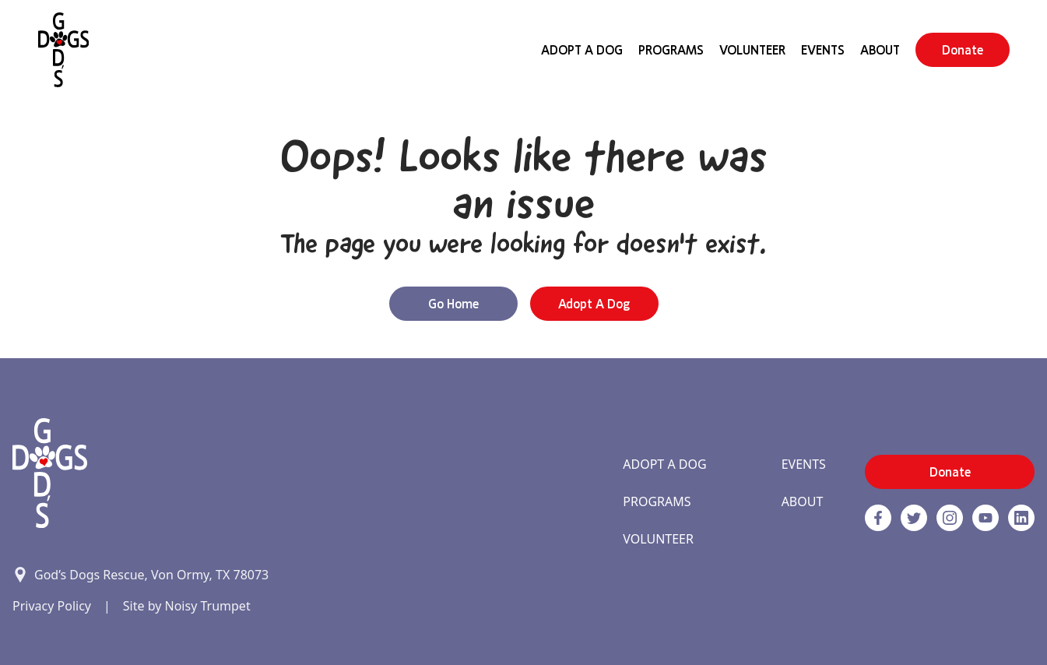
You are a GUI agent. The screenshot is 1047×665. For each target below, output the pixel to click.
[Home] (63, 49)
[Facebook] (878, 518)
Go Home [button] (453, 304)
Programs (671, 50)
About (880, 50)
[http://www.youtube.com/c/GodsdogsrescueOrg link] (985, 518)
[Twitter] (914, 518)
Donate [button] (962, 50)
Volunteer (752, 50)
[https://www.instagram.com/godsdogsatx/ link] (949, 518)
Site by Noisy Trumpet (187, 605)
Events (823, 50)
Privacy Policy (51, 605)
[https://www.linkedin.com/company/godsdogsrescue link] (1021, 518)
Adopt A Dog (582, 50)
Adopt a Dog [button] (594, 304)
